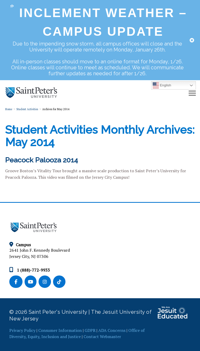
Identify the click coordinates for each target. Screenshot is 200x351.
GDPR (90, 330)
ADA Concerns (111, 330)
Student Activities (27, 109)
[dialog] (100, 40)
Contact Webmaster (102, 336)
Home (8, 109)
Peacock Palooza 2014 (41, 160)
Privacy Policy (22, 330)
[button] (192, 40)
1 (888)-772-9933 (29, 270)
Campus (20, 245)
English (162, 85)
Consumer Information (60, 330)
